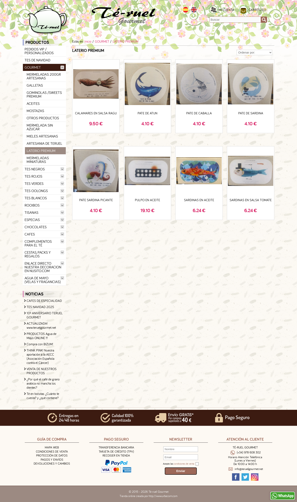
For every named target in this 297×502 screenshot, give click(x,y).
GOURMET (44, 67)
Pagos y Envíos (52, 459)
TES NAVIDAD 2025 (40, 307)
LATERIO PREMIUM (41, 150)
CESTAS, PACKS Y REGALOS (44, 254)
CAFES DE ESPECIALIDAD (44, 301)
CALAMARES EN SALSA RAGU (96, 113)
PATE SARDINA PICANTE (96, 200)
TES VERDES (44, 183)
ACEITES (33, 103)
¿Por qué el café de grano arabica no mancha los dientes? (43, 383)
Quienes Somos (128, 31)
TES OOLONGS (44, 190)
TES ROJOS (44, 176)
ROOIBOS (44, 205)
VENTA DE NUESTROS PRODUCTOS (42, 371)
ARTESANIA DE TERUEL (44, 143)
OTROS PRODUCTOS (43, 118)
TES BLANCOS (44, 198)
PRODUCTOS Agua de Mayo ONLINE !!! (41, 336)
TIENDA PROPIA (235, 31)
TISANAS (44, 212)
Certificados (205, 31)
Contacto (157, 31)
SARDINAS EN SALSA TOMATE (251, 200)
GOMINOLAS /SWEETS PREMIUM (44, 94)
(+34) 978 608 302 (249, 452)
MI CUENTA (226, 10)
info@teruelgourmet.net (249, 469)
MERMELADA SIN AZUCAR (40, 127)
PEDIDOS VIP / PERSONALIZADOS (39, 51)
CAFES (44, 234)
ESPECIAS (44, 219)
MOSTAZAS (35, 110)
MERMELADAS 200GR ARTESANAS (44, 76)
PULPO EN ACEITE (147, 200)
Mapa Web (52, 447)
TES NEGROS (44, 169)
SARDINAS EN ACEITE (199, 200)
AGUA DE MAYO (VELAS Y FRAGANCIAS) (44, 280)
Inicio (104, 31)
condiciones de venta (184, 463)
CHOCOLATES (44, 227)
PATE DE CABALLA (199, 113)
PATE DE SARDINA (250, 113)
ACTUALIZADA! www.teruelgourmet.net (41, 325)
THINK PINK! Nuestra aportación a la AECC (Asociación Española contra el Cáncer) (40, 356)
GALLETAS (35, 85)
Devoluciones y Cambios (52, 463)
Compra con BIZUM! (40, 344)
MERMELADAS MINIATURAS (38, 159)
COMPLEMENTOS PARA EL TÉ (44, 243)
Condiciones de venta (52, 451)
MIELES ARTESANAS (42, 136)
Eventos (179, 31)
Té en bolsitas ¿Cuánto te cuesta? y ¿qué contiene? (43, 396)
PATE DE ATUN (147, 113)
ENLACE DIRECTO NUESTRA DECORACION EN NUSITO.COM (44, 267)
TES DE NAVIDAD (37, 60)
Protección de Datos (51, 455)
